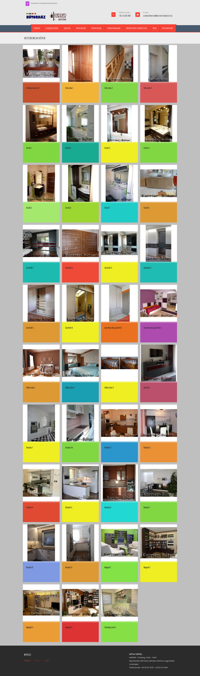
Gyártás (67, 28)
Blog (154, 28)
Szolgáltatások (52, 28)
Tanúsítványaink (114, 28)
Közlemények (167, 28)
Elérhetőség (96, 28)
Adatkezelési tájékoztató (136, 28)
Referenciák (81, 28)
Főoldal (37, 28)
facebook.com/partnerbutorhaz (44, 3)
